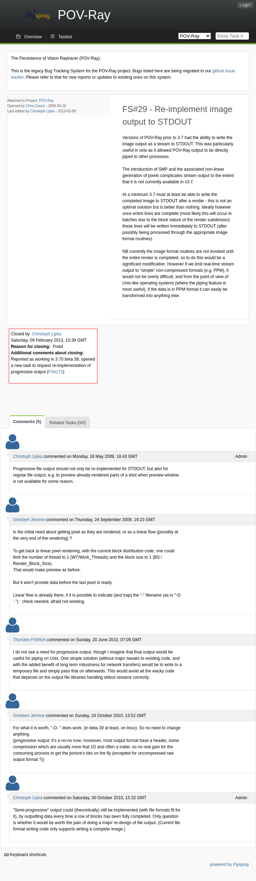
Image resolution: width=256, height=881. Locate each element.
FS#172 (55, 371)
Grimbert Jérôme (29, 519)
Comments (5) (27, 421)
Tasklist (65, 36)
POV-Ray (46, 101)
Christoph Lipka (42, 111)
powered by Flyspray (229, 864)
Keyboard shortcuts (25, 854)
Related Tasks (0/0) (68, 422)
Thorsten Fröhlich (29, 639)
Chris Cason (35, 106)
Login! (245, 4)
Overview (33, 36)
